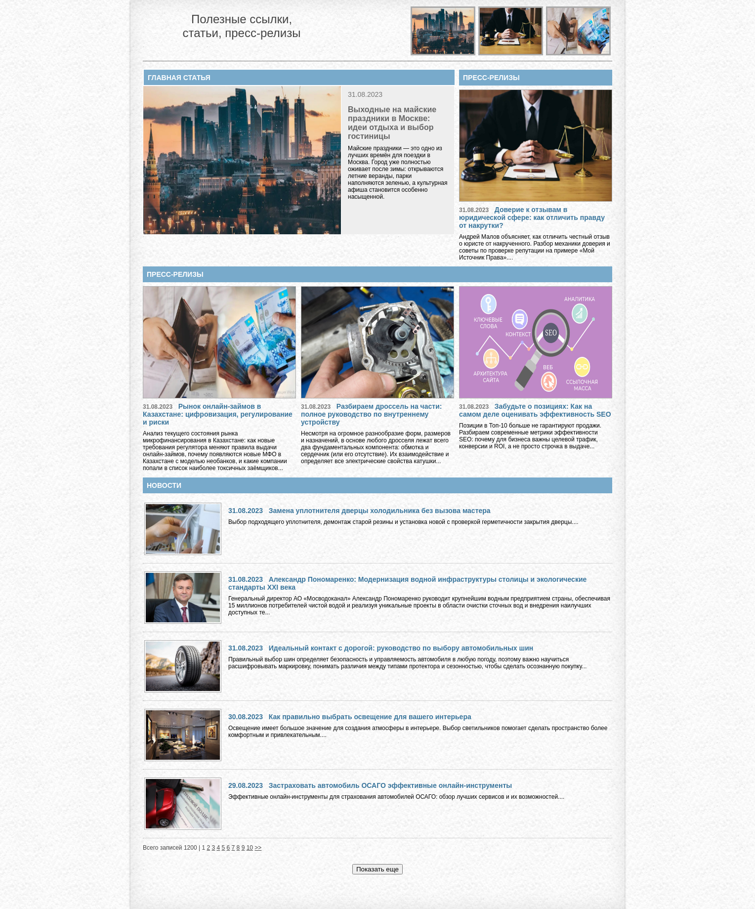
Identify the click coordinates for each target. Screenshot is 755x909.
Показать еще (377, 869)
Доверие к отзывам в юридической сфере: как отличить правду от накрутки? (532, 217)
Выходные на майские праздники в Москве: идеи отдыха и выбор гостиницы (392, 122)
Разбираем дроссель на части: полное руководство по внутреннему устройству (371, 414)
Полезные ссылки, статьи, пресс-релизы (241, 26)
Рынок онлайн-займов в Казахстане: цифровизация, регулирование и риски (218, 414)
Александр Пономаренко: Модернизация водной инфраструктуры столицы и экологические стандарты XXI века (407, 583)
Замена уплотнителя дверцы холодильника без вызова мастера (380, 511)
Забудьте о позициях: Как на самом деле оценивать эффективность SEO (535, 410)
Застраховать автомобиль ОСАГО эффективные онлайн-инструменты (390, 785)
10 (250, 847)
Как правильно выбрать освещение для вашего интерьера (370, 717)
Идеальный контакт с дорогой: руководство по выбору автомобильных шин (401, 648)
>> (257, 847)
